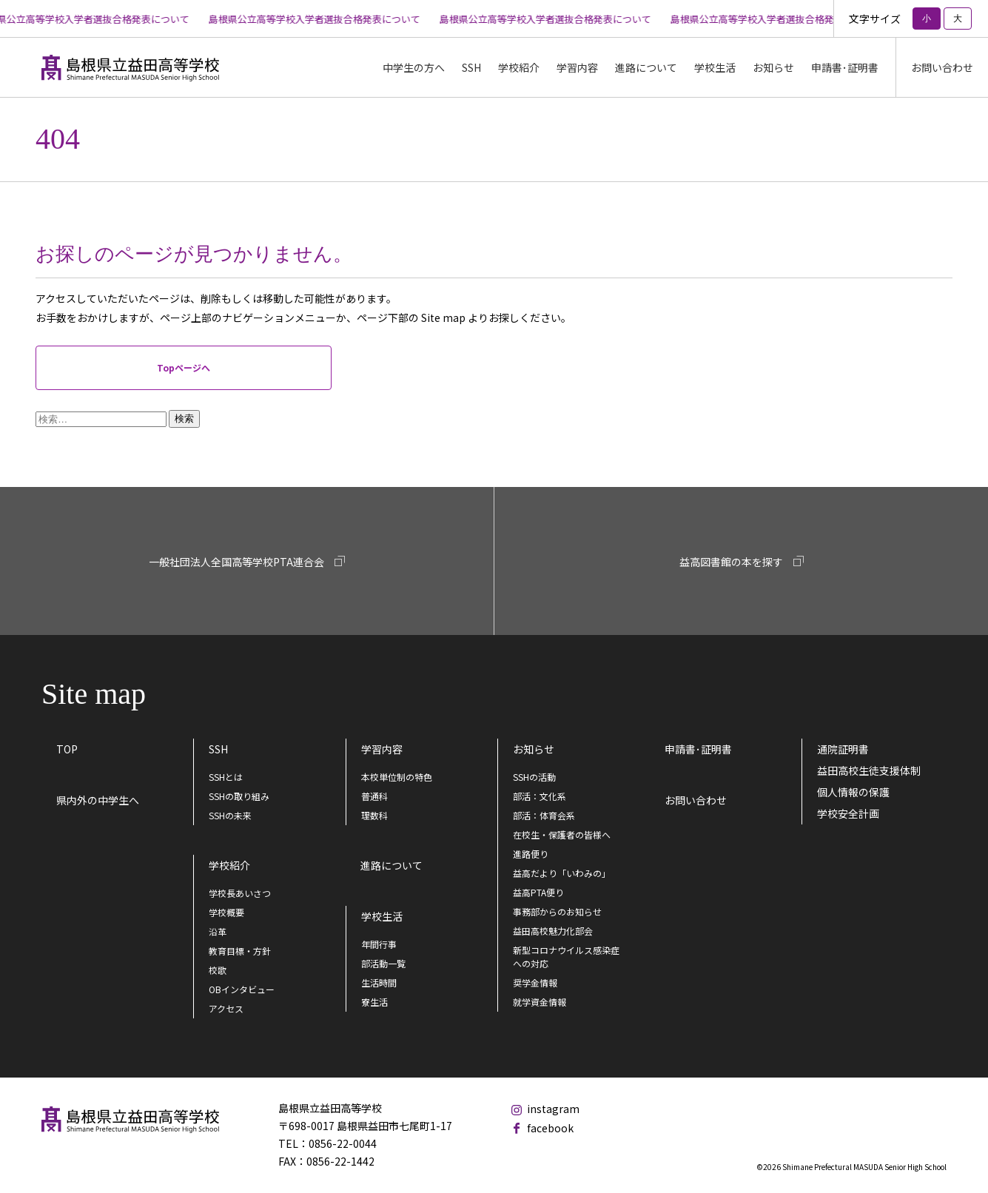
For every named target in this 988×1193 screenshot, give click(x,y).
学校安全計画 (848, 813)
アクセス (226, 1008)
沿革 (217, 931)
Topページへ (183, 367)
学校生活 (382, 916)
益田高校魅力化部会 (553, 930)
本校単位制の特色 (396, 776)
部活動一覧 (383, 963)
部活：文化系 (539, 796)
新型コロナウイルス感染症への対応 (566, 956)
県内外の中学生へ (97, 800)
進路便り (530, 853)
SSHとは (226, 776)
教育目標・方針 (240, 950)
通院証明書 (843, 749)
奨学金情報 (535, 982)
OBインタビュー (242, 989)
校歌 (217, 970)
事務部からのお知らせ (557, 911)
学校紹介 (229, 865)
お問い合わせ (942, 67)
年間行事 (379, 944)
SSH (218, 749)
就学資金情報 (539, 1001)
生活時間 (379, 982)
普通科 (374, 796)
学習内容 (382, 749)
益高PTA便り (538, 892)
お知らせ (773, 67)
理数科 (374, 815)
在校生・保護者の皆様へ (562, 834)
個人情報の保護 (853, 791)
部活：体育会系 (544, 815)
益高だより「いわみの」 (562, 873)
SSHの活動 (534, 776)
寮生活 (374, 1001)
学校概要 (226, 912)
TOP (67, 749)
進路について (646, 67)
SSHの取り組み (239, 796)
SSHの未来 (230, 815)
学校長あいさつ (240, 893)
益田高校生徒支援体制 (869, 770)
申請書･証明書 (844, 67)
